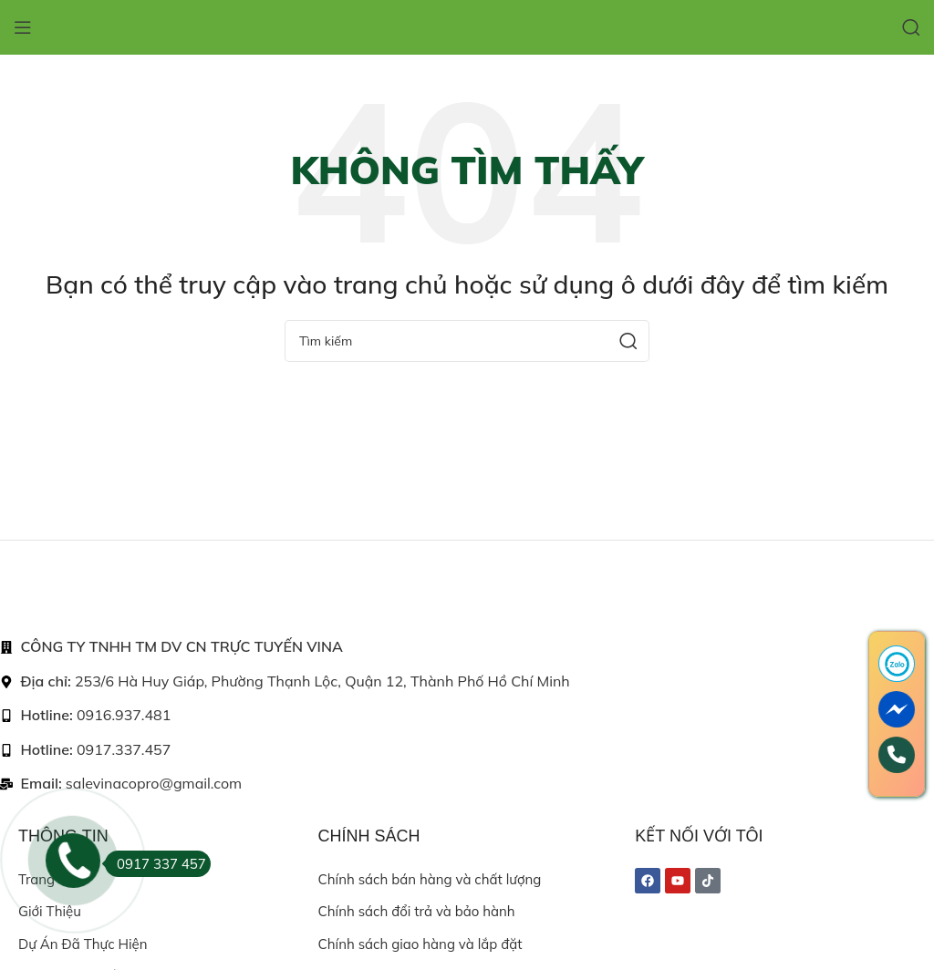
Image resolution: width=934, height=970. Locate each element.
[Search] (911, 27)
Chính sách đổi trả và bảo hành (416, 911)
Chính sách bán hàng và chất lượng (430, 879)
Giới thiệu (49, 911)
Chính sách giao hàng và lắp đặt (420, 944)
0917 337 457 (155, 863)
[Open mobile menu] (23, 27)
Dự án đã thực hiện (82, 944)
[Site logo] (467, 26)
